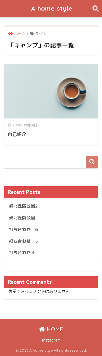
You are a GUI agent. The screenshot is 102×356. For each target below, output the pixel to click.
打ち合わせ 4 (22, 252)
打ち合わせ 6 (23, 229)
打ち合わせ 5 (23, 241)
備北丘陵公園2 (23, 206)
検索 (92, 162)
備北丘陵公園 (22, 218)
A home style (52, 8)
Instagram (51, 340)
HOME (51, 329)
